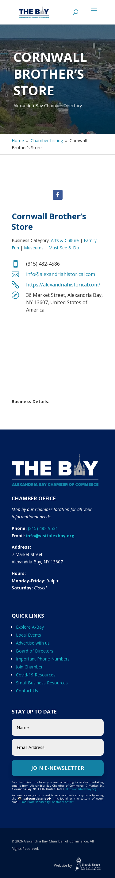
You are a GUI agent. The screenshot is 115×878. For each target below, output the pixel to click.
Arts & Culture (65, 240)
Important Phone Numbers (43, 659)
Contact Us (27, 691)
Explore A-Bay (30, 627)
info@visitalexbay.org (50, 536)
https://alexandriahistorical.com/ (63, 284)
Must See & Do (63, 248)
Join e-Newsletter (57, 767)
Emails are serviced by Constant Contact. (47, 802)
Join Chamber (29, 667)
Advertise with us (33, 643)
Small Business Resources (42, 683)
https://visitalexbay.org (80, 789)
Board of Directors (34, 651)
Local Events (28, 635)
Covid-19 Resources (36, 675)
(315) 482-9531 (43, 528)
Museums (34, 248)
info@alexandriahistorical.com (60, 274)
